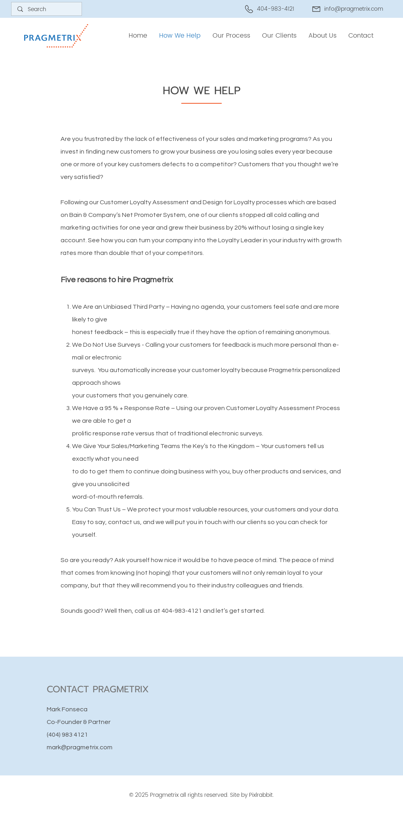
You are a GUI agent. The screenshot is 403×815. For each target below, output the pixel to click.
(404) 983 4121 (67, 734)
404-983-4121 (182, 611)
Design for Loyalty (229, 202)
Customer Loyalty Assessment (144, 202)
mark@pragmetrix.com (79, 747)
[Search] (46, 9)
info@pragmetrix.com (353, 8)
